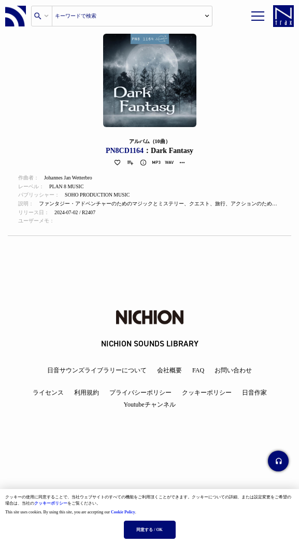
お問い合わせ (233, 370)
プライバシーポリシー (140, 392)
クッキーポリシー (50, 503)
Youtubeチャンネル (149, 404)
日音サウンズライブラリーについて (97, 370)
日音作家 (254, 392)
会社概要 (169, 370)
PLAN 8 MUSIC (66, 187)
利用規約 (86, 392)
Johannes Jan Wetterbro (68, 178)
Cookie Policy (123, 512)
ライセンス (48, 392)
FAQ (198, 370)
